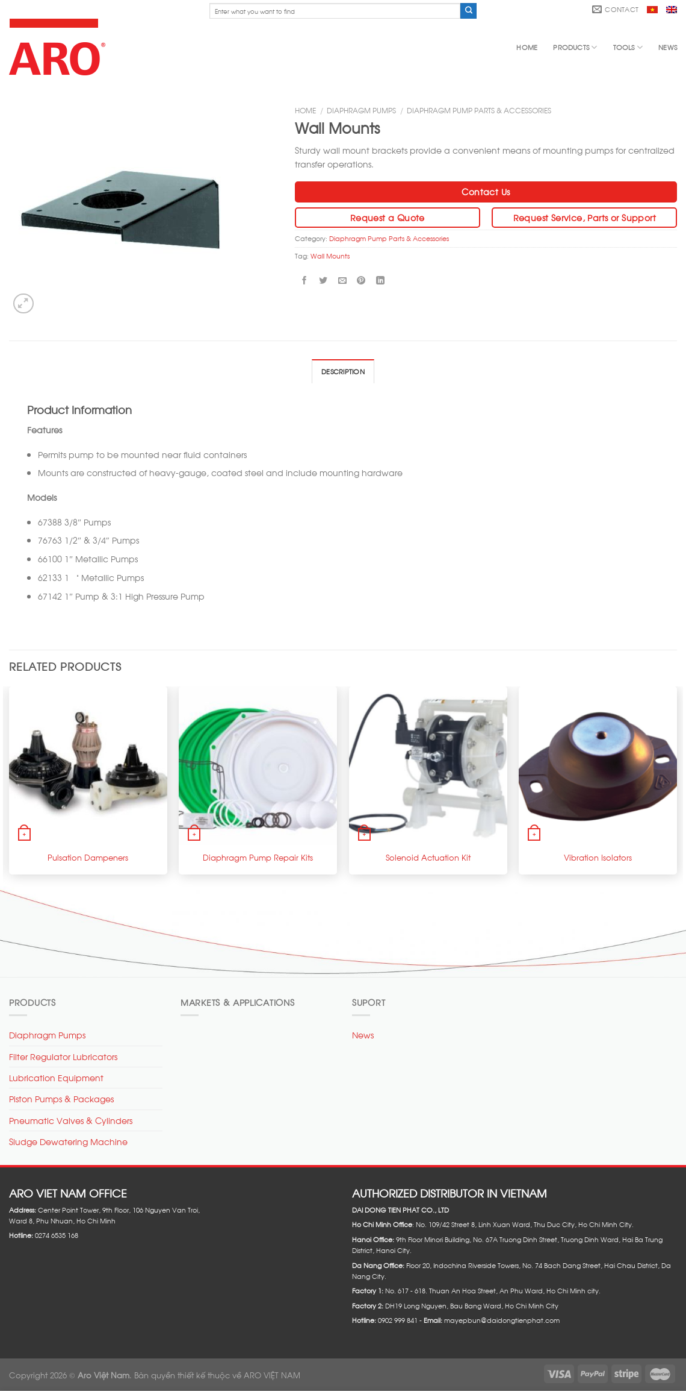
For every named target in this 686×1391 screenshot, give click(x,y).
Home (526, 47)
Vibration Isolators (598, 857)
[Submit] (468, 11)
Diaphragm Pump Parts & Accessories (479, 109)
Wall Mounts (330, 255)
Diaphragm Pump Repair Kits (258, 857)
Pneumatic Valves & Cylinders (70, 1120)
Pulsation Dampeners (88, 857)
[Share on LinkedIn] (380, 280)
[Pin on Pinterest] (361, 280)
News (667, 47)
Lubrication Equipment (56, 1077)
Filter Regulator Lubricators (63, 1056)
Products (575, 47)
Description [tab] (342, 371)
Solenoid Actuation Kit (428, 857)
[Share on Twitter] (323, 280)
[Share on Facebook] (304, 280)
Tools (628, 47)
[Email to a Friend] (342, 280)
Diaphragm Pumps (361, 109)
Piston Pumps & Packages (61, 1098)
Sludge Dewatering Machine (68, 1141)
